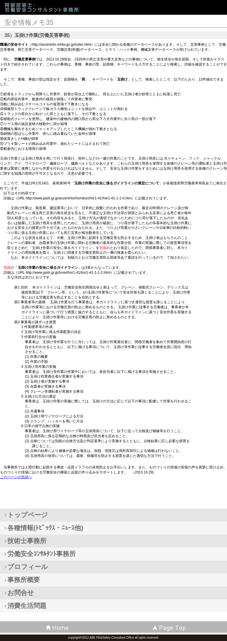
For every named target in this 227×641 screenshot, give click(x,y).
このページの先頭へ (16, 477)
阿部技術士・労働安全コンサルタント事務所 (47, 7)
